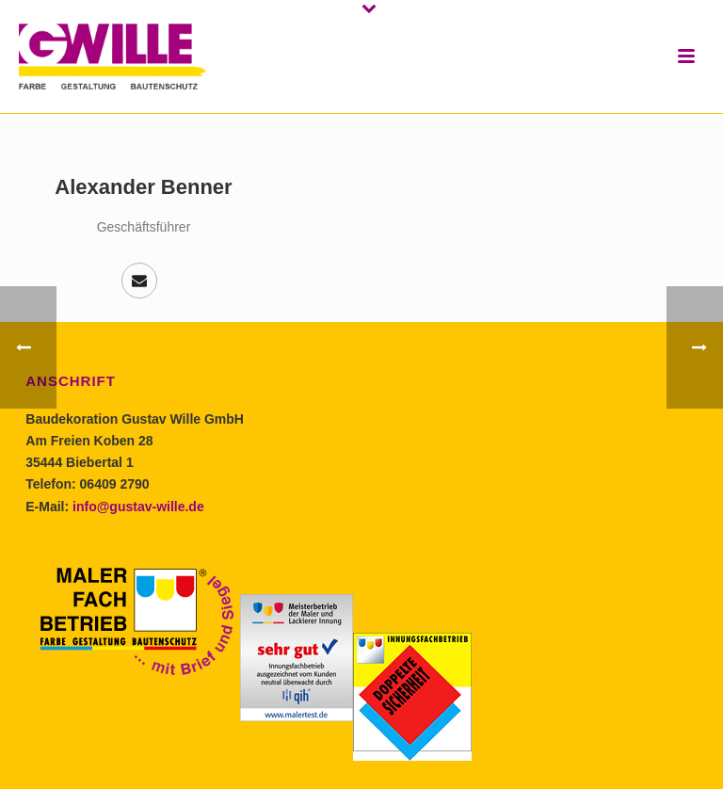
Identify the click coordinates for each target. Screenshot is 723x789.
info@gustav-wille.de (138, 506)
